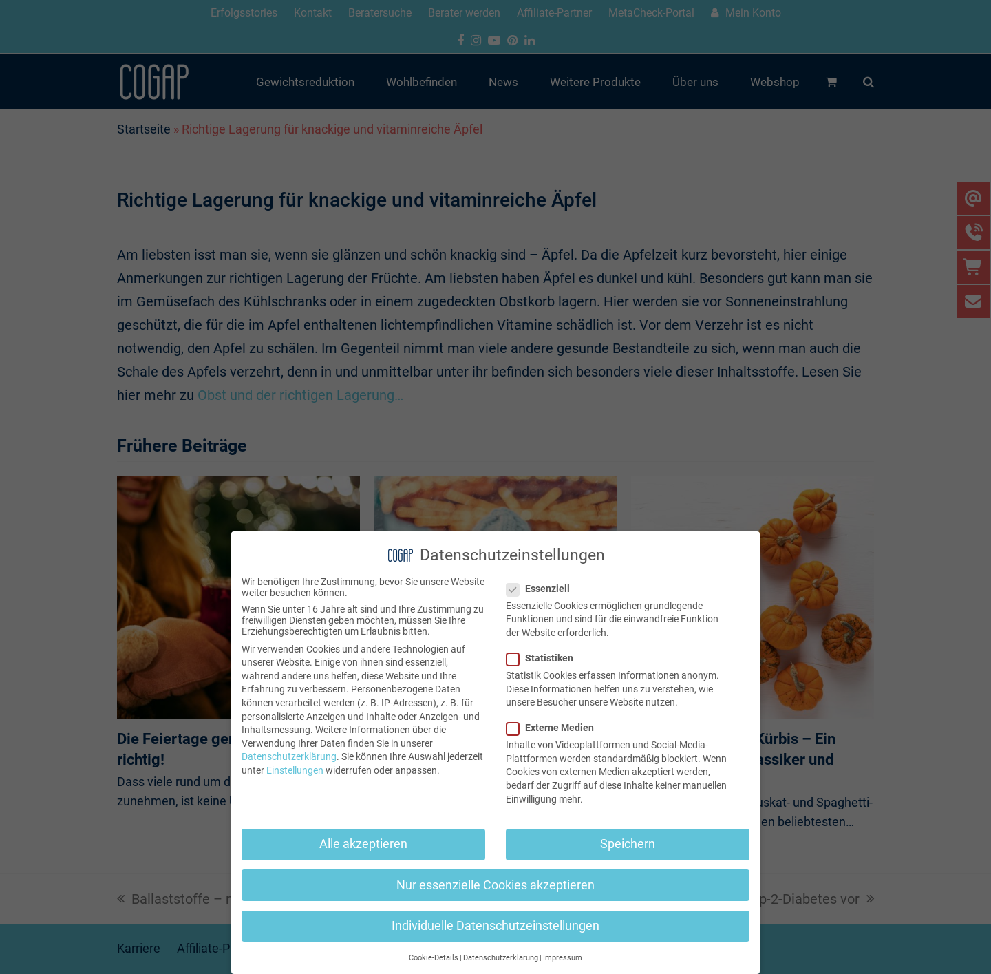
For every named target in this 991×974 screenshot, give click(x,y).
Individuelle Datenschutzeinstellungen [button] (495, 926)
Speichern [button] (627, 844)
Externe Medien (554, 727)
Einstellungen (294, 770)
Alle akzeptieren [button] (363, 844)
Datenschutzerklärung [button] (500, 957)
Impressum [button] (562, 957)
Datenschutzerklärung (289, 756)
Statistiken (544, 658)
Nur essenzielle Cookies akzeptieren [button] (495, 885)
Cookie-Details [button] (433, 957)
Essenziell (542, 588)
